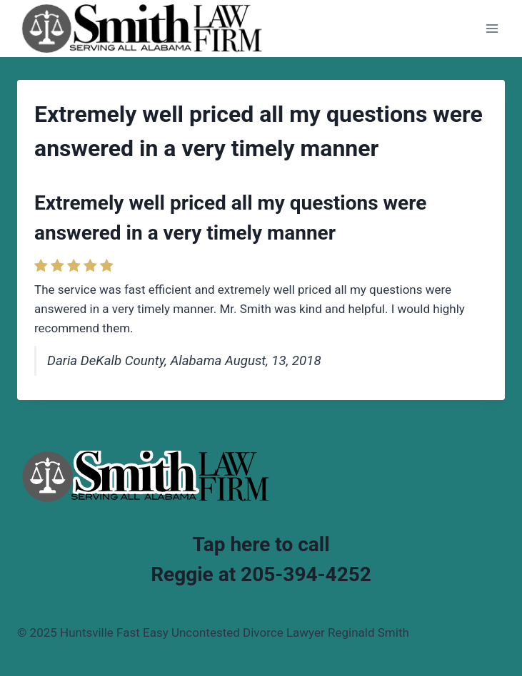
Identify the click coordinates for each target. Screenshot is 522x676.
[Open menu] (491, 28)
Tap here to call (260, 544)
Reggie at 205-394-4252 (261, 574)
